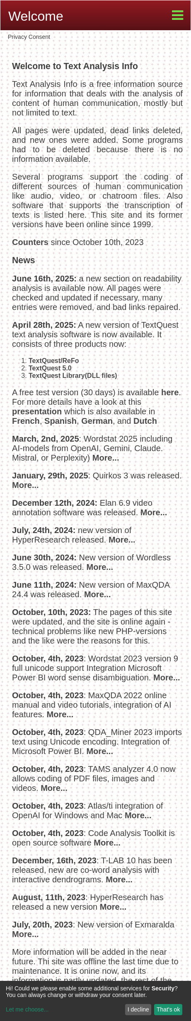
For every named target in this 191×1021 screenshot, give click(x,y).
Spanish (60, 420)
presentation (37, 411)
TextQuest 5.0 (50, 368)
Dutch (145, 420)
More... (105, 457)
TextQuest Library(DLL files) (73, 375)
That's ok (168, 1009)
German (97, 420)
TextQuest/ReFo (54, 360)
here (170, 392)
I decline (138, 1009)
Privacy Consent (29, 37)
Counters (30, 242)
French (26, 420)
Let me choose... (27, 1009)
